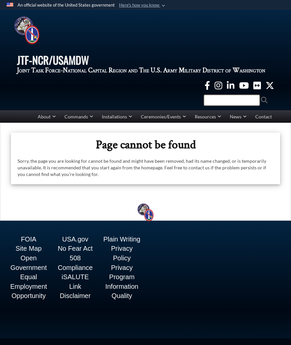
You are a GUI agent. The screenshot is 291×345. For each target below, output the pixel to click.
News (238, 116)
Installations (117, 116)
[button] (142, 5)
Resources (208, 116)
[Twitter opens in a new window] (270, 84)
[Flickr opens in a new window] (257, 84)
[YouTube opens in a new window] (244, 84)
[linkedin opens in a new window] (230, 84)
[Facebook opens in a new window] (207, 84)
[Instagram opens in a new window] (218, 84)
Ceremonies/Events (163, 116)
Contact (263, 116)
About (47, 116)
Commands (78, 116)
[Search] (232, 100)
